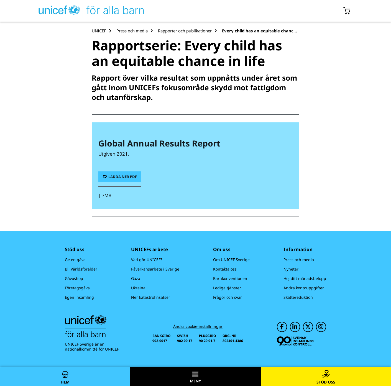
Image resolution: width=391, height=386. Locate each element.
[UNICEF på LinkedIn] (295, 327)
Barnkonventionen (230, 278)
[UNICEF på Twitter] (308, 327)
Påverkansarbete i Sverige (155, 269)
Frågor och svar (227, 297)
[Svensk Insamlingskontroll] (295, 341)
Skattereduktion (298, 297)
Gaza (135, 278)
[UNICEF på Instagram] (321, 327)
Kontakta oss (225, 269)
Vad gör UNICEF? (146, 259)
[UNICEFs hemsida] (81, 11)
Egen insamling (79, 297)
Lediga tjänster (227, 287)
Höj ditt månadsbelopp (304, 278)
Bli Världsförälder (81, 269)
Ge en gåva (75, 259)
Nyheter (290, 269)
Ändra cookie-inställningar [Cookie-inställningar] (198, 326)
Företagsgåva (77, 287)
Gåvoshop (74, 278)
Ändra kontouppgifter (303, 287)
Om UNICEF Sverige (231, 259)
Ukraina (138, 287)
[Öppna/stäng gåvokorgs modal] (347, 10)
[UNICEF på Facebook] (282, 327)
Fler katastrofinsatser (150, 297)
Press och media (298, 259)
